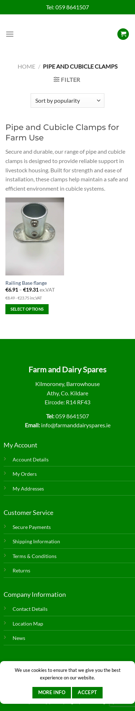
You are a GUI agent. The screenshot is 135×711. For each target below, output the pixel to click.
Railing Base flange (26, 283)
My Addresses (28, 488)
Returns (21, 570)
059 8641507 (72, 7)
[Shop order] (67, 100)
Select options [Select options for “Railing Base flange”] (27, 309)
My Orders (25, 474)
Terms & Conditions (35, 556)
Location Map (28, 624)
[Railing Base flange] (34, 236)
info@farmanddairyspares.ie (76, 425)
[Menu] (9, 34)
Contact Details (30, 609)
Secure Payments (32, 527)
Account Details (31, 459)
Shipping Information (36, 541)
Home (26, 66)
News (19, 638)
